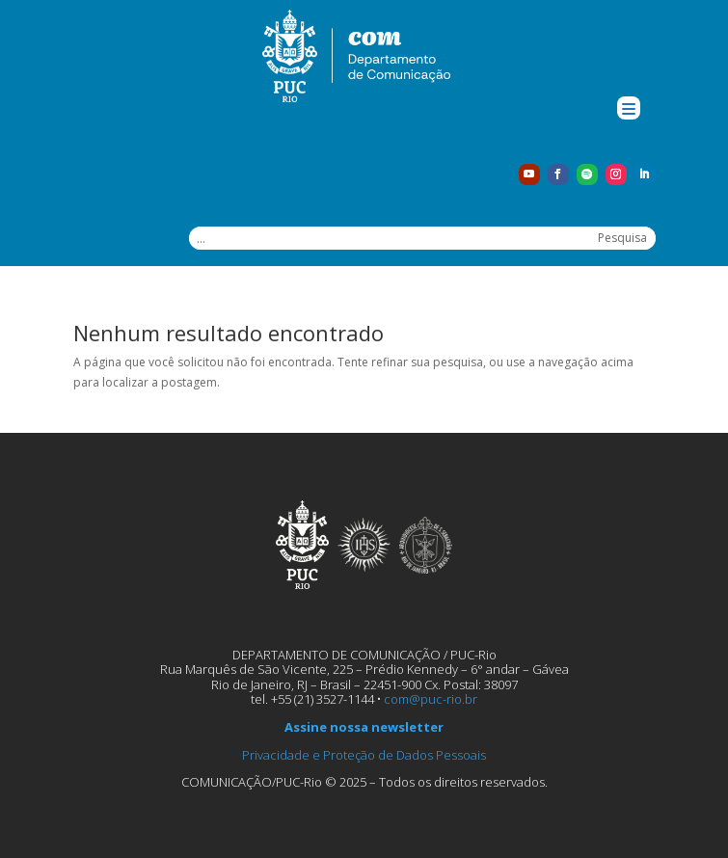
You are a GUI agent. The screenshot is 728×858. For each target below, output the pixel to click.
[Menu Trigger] (628, 108)
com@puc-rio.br (430, 699)
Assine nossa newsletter (364, 727)
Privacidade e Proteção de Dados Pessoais (364, 755)
